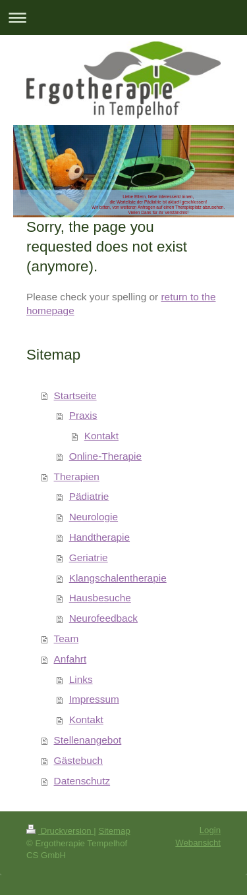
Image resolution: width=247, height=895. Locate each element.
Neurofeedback (103, 618)
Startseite (75, 395)
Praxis (83, 415)
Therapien (76, 476)
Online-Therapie (105, 456)
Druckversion (60, 831)
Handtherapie (99, 537)
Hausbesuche (100, 597)
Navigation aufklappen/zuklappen (123, 17)
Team (66, 638)
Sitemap (114, 831)
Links (81, 679)
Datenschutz (82, 780)
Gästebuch (78, 760)
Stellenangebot (88, 740)
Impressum (94, 699)
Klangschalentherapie (118, 577)
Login (210, 830)
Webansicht (198, 843)
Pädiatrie (89, 496)
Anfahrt (70, 658)
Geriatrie (88, 557)
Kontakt (101, 435)
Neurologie (93, 516)
